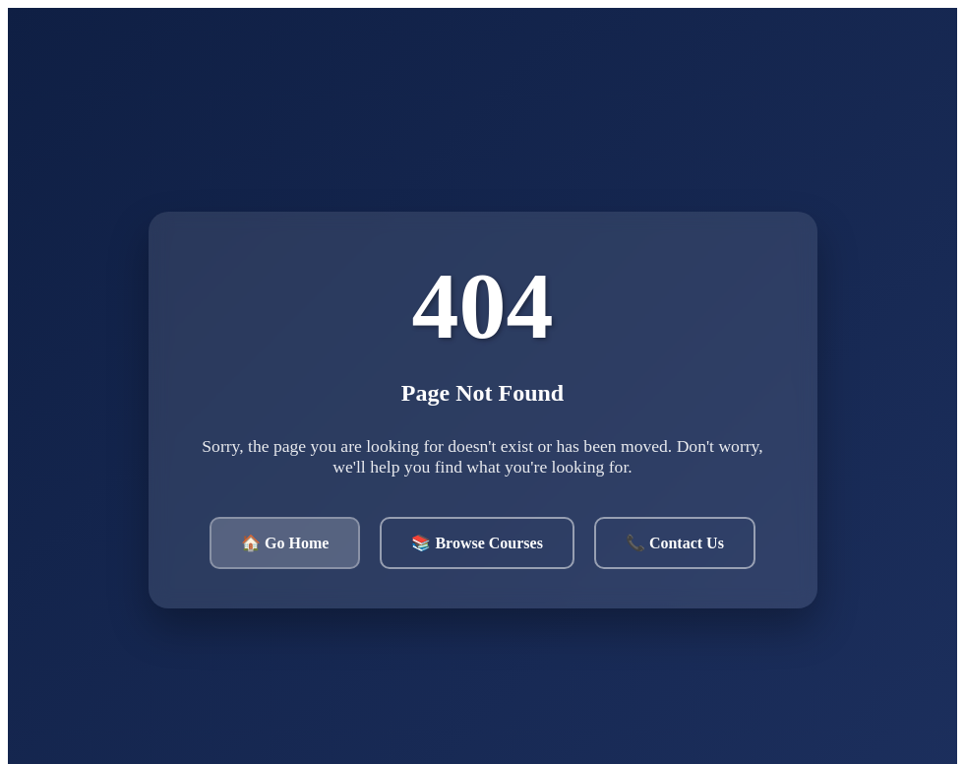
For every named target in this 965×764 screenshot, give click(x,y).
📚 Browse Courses (476, 543)
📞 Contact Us (675, 543)
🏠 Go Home (285, 543)
